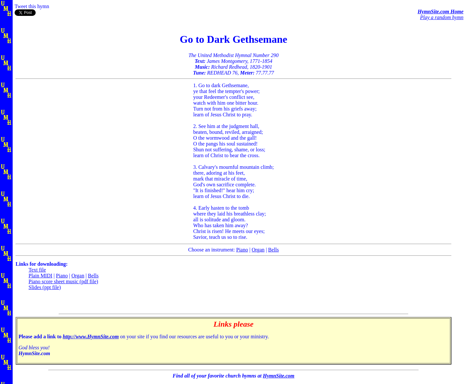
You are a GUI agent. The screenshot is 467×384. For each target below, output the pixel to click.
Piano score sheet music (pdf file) (63, 281)
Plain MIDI (40, 275)
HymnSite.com (278, 375)
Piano (242, 249)
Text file (37, 270)
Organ (258, 249)
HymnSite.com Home (440, 11)
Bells (273, 249)
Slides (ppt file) (45, 287)
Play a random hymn (441, 17)
